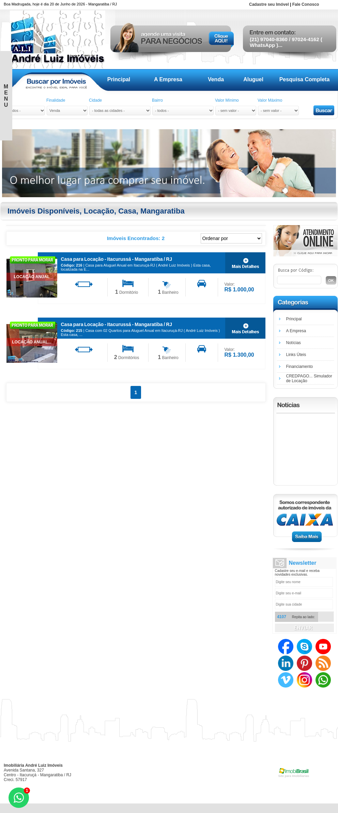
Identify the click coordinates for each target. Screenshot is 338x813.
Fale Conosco (305, 4)
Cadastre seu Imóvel (269, 4)
